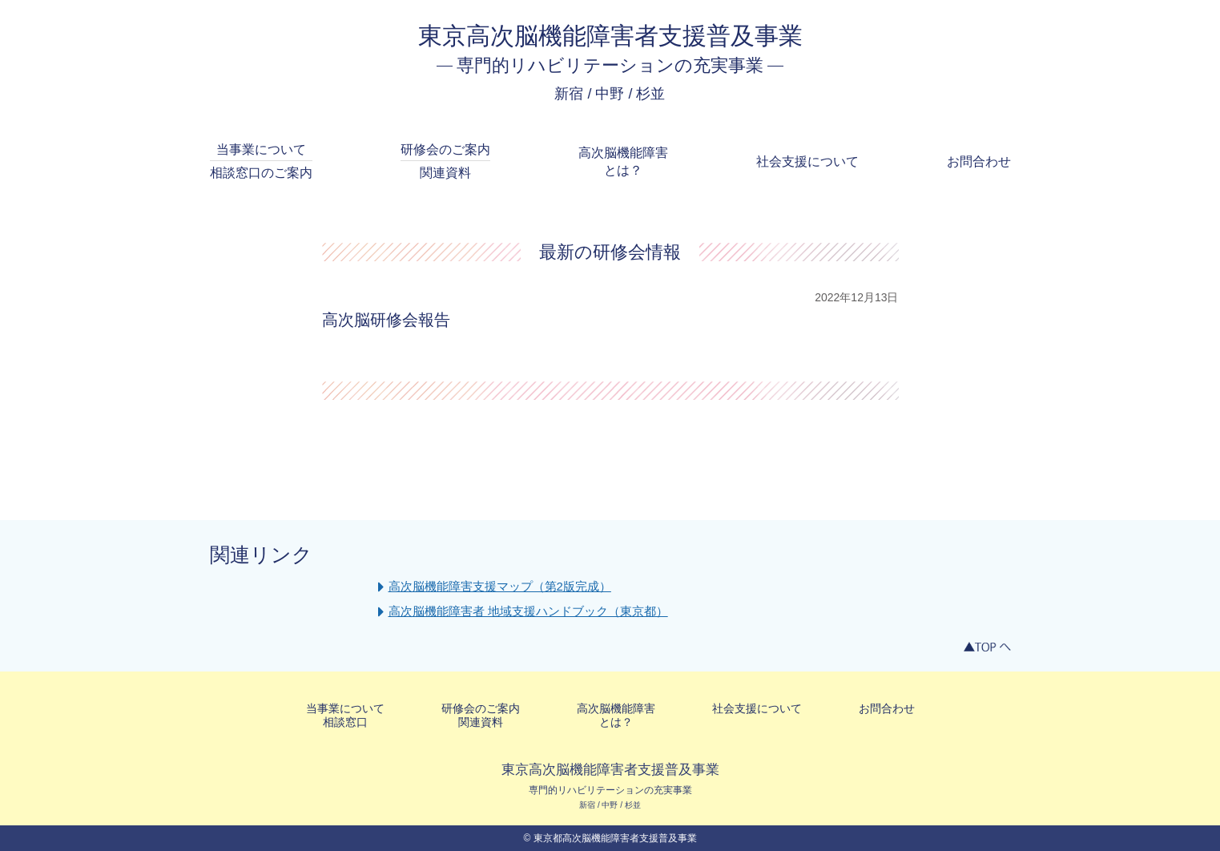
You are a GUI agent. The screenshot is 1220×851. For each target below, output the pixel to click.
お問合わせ (979, 161)
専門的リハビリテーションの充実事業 (610, 65)
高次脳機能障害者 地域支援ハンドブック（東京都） (528, 611)
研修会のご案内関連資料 (480, 715)
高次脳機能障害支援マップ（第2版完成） (500, 586)
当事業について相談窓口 (345, 715)
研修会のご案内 (445, 163)
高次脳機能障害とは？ (623, 161)
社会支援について (807, 161)
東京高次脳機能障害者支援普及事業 (610, 36)
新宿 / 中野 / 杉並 (609, 94)
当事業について (261, 163)
